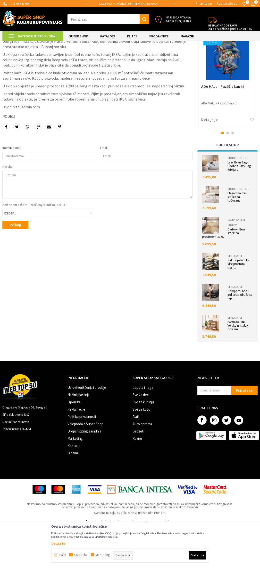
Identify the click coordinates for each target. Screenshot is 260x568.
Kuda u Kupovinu (13, 44)
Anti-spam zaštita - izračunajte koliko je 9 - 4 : (34, 245)
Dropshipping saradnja (84, 472)
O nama (73, 494)
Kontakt (73, 487)
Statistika (81, 554)
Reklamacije (76, 450)
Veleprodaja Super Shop (85, 465)
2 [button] (227, 174)
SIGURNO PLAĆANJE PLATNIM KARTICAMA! (129, 3)
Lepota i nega (143, 428)
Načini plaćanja (78, 436)
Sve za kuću (141, 450)
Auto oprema (142, 465)
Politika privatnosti (81, 457)
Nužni (62, 554)
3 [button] (233, 174)
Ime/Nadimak (11, 188)
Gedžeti (138, 472)
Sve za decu (142, 436)
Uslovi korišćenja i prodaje (86, 428)
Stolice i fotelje (238, 199)
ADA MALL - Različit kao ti (222, 127)
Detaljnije (209, 160)
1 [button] (222, 174)
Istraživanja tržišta (55, 44)
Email (104, 188)
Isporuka (74, 443)
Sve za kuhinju (143, 443)
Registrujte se (227, 3)
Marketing (75, 479)
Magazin (34, 44)
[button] (108, 19)
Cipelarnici (234, 297)
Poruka (7, 207)
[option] (130, 4)
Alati (136, 457)
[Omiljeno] (244, 4)
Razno (137, 479)
